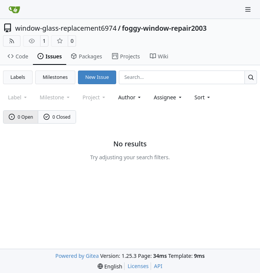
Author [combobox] (130, 97)
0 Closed (57, 117)
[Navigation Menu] (248, 9)
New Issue (97, 77)
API (158, 266)
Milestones (55, 77)
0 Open (21, 117)
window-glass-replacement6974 (66, 28)
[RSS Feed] (11, 41)
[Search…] (250, 77)
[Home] (14, 9)
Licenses (138, 266)
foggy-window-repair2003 (164, 28)
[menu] (203, 97)
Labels (18, 77)
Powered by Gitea (77, 255)
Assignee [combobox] (168, 97)
